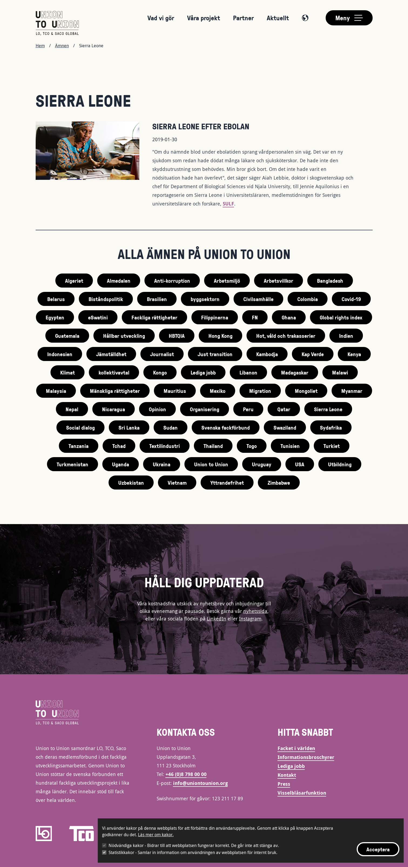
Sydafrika (331, 427)
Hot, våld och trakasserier (285, 335)
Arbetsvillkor (278, 280)
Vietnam (177, 482)
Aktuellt (278, 17)
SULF (228, 203)
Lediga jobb (203, 372)
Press (284, 784)
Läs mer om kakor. (156, 835)
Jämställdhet (111, 354)
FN (255, 317)
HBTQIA (177, 335)
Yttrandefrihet (227, 482)
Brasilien (157, 299)
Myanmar (351, 390)
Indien (346, 335)
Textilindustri (164, 446)
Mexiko (217, 390)
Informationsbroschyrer (306, 757)
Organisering (204, 409)
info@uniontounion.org (200, 783)
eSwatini (98, 317)
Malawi (340, 372)
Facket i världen (296, 748)
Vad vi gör (160, 17)
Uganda (120, 464)
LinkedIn (216, 618)
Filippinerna (214, 317)
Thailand (213, 446)
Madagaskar (294, 372)
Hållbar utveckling (124, 335)
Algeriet (74, 280)
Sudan (170, 427)
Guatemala (67, 335)
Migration (260, 390)
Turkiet (331, 446)
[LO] (44, 833)
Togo (252, 446)
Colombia (307, 299)
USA (299, 464)
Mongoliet (306, 390)
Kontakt (287, 775)
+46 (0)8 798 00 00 (186, 774)
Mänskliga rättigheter (115, 390)
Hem (40, 46)
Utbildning (340, 464)
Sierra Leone (328, 409)
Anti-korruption (172, 280)
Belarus (56, 299)
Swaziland (285, 427)
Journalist (162, 354)
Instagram (250, 618)
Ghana (289, 317)
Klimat (67, 372)
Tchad (119, 446)
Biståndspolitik (106, 299)
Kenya (354, 354)
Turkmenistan (72, 464)
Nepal (72, 409)
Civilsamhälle (258, 299)
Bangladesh (330, 280)
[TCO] (81, 833)
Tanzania (79, 446)
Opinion (157, 409)
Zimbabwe (279, 482)
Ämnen (62, 46)
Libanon (248, 372)
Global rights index (341, 317)
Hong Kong (220, 335)
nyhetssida (255, 611)
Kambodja (267, 354)
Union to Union (211, 464)
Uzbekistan (131, 482)
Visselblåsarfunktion (302, 793)
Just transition (215, 354)
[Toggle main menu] (349, 17)
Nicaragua (113, 409)
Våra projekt (203, 17)
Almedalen (118, 280)
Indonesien (59, 354)
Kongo (160, 372)
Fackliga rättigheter (154, 317)
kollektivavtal (114, 372)
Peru (248, 409)
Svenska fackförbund (225, 427)
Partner (243, 17)
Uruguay (261, 464)
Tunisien (290, 446)
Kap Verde (313, 354)
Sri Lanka (129, 427)
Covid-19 (351, 299)
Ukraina (161, 464)
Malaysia (56, 390)
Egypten (55, 317)
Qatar (283, 409)
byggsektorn (205, 299)
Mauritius (175, 390)
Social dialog (80, 427)
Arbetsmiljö (227, 280)
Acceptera (378, 849)
